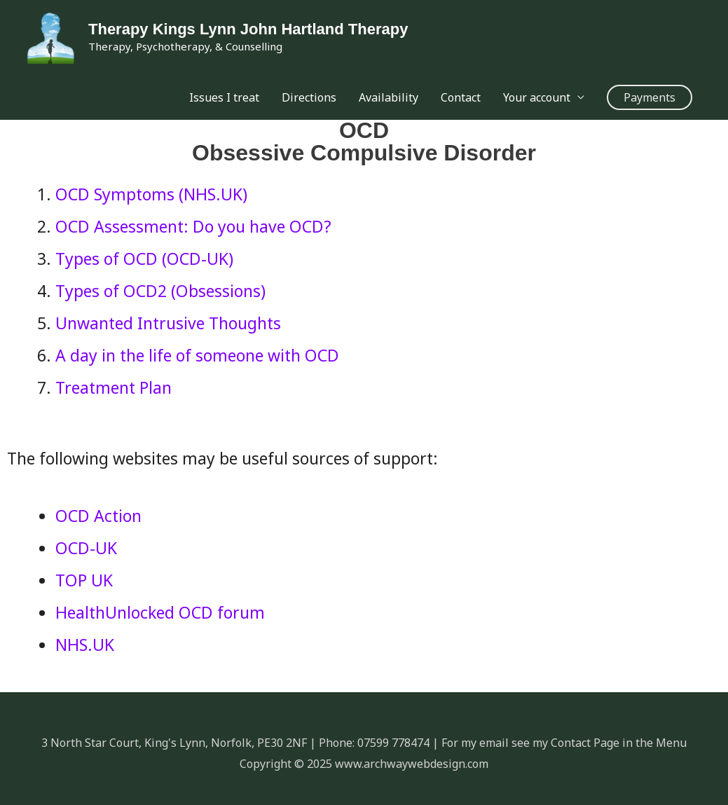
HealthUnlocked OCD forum (160, 612)
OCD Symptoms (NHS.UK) (151, 194)
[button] (649, 97)
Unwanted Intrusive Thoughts (168, 323)
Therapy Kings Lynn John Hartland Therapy (248, 29)
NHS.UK (84, 644)
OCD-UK (86, 548)
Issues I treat (224, 97)
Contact (461, 97)
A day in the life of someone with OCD (197, 355)
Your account (536, 97)
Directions (309, 97)
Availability (388, 97)
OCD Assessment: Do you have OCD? (193, 226)
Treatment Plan (113, 387)
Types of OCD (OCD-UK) (144, 258)
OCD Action (98, 515)
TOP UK (84, 580)
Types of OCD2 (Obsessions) (160, 291)
